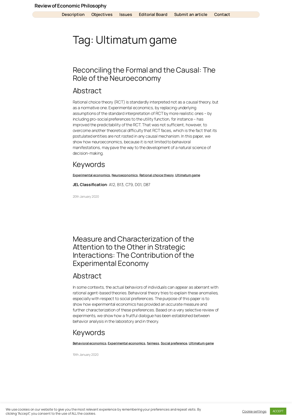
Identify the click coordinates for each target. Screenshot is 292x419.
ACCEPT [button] (278, 411)
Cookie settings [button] (254, 411)
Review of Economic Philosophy (70, 5)
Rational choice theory (156, 175)
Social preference (174, 343)
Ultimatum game (187, 175)
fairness (153, 343)
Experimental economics (91, 175)
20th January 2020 (86, 196)
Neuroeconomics (125, 175)
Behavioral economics (89, 343)
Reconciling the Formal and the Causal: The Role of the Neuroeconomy (144, 74)
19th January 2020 (85, 354)
